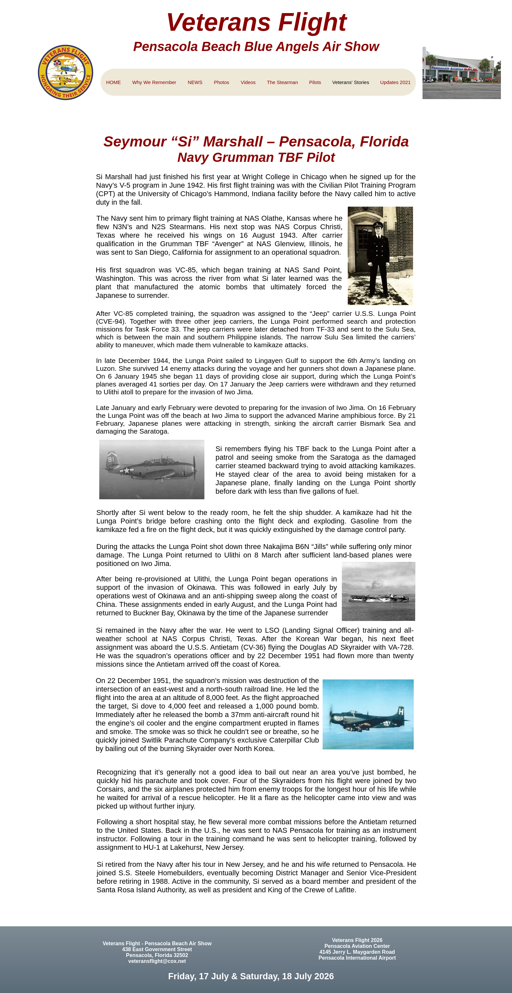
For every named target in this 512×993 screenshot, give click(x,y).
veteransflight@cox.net (157, 961)
